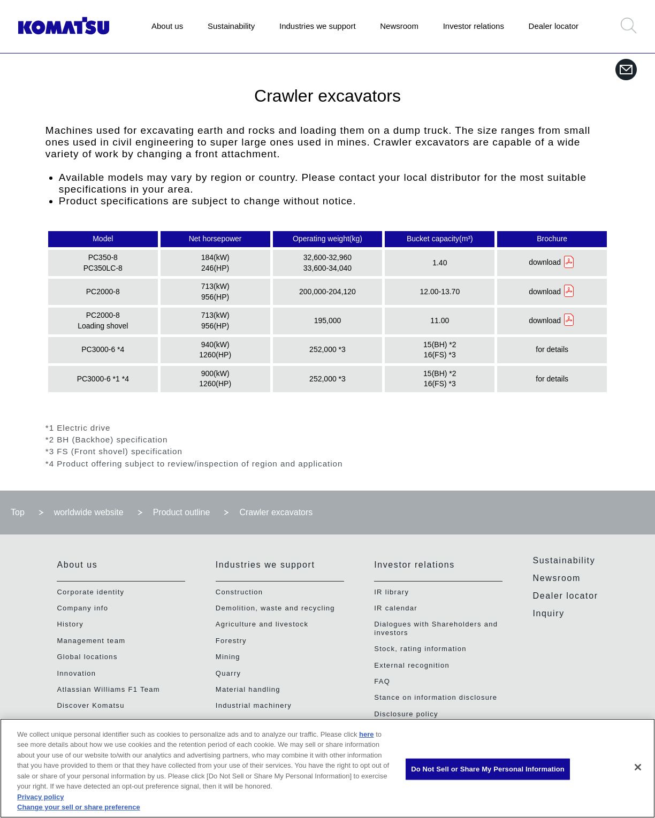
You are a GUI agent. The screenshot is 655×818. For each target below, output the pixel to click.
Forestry (231, 641)
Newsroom (399, 25)
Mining (228, 657)
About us (167, 25)
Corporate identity (90, 592)
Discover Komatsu (90, 705)
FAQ (382, 681)
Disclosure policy (406, 714)
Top (18, 512)
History (70, 624)
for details (552, 349)
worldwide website (89, 512)
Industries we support (317, 25)
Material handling (248, 689)
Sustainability (231, 25)
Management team (91, 641)
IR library (391, 592)
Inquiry (549, 613)
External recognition (412, 665)
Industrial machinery (254, 705)
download (545, 262)
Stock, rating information (420, 649)
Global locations (87, 657)
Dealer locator (553, 25)
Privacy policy (40, 797)
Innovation (76, 673)
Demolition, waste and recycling (275, 608)
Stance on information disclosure (435, 697)
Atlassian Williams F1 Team (108, 689)
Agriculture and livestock (262, 624)
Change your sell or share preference (78, 807)
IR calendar (395, 608)
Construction (239, 592)
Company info (82, 608)
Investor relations (473, 25)
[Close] (638, 767)
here (366, 734)
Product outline (181, 512)
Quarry (228, 673)
